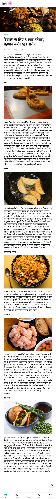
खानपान (6, 34)
